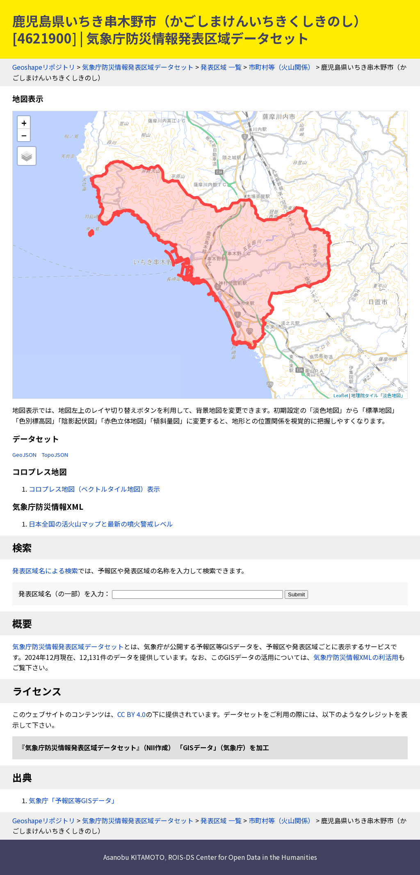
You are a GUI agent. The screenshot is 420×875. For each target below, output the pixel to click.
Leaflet (340, 395)
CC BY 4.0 (131, 714)
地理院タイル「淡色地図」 (378, 395)
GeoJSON (24, 454)
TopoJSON (55, 454)
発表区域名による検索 (45, 570)
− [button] (24, 135)
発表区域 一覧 (221, 67)
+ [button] (24, 122)
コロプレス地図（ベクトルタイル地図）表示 (94, 489)
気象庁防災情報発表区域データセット (138, 67)
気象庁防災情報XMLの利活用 (355, 657)
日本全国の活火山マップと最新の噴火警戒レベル (101, 524)
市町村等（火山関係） (281, 67)
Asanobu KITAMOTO (133, 857)
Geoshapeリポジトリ (43, 67)
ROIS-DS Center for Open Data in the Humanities (242, 857)
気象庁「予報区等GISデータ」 (73, 800)
